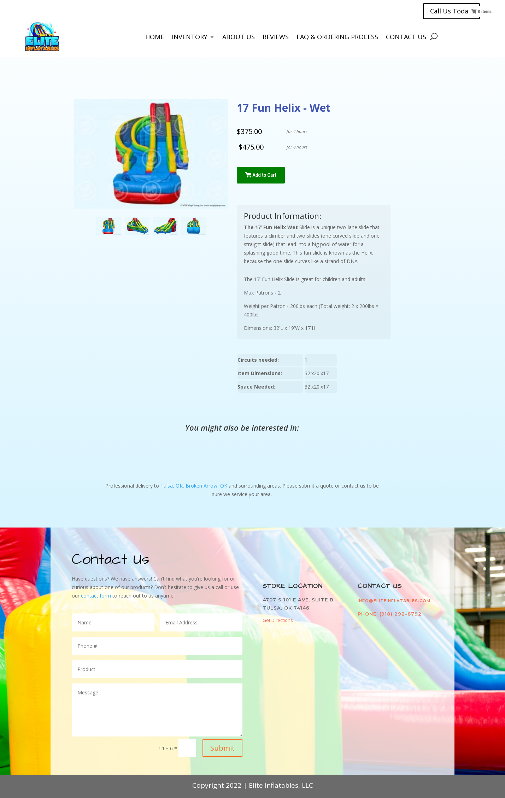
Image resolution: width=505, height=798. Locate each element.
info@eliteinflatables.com (394, 600)
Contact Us (406, 37)
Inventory (189, 37)
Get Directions (278, 620)
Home (154, 37)
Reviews (276, 37)
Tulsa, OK (171, 485)
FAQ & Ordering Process (337, 37)
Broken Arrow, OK (206, 485)
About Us (238, 37)
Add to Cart (260, 175)
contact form (96, 595)
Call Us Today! (451, 11)
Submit (222, 748)
